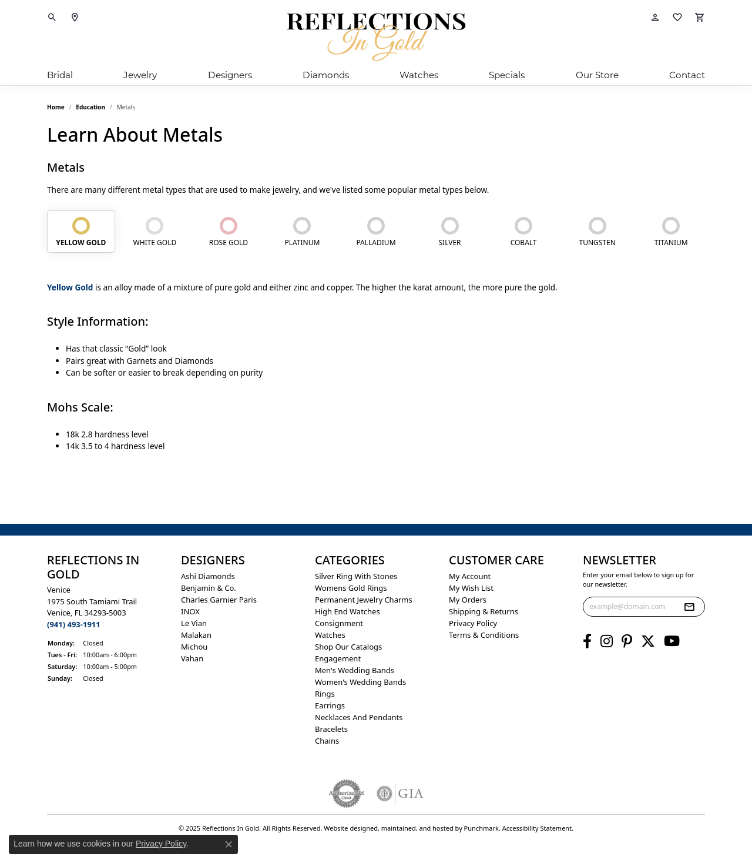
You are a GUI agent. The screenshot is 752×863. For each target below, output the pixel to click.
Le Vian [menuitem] (194, 623)
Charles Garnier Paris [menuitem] (219, 599)
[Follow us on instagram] (606, 641)
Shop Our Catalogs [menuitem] (348, 646)
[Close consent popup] (228, 844)
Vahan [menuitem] (192, 658)
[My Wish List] (677, 17)
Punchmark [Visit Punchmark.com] (481, 828)
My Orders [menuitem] (467, 599)
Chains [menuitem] (327, 740)
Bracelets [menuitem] (331, 729)
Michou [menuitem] (194, 646)
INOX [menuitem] (190, 611)
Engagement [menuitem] (338, 658)
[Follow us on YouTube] (672, 641)
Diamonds (326, 75)
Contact (687, 75)
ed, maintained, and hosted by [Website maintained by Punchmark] (417, 828)
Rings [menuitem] (325, 693)
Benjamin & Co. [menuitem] (208, 588)
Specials (507, 75)
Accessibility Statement (537, 828)
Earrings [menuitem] (330, 705)
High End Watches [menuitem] (347, 611)
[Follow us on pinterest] (627, 641)
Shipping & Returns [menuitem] (483, 611)
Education (90, 107)
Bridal (60, 75)
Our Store (597, 75)
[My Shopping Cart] (699, 17)
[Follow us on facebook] (587, 641)
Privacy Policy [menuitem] (473, 623)
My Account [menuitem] (470, 576)
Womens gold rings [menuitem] (351, 588)
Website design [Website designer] (347, 828)
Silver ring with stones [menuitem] (356, 576)
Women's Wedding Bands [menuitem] (360, 682)
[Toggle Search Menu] (52, 17)
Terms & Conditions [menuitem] (484, 635)
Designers (230, 75)
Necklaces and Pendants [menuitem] (358, 717)
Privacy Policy (161, 843)
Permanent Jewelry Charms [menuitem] (363, 599)
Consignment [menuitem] (339, 623)
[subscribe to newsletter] (689, 606)
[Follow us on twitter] (648, 641)
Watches (419, 75)
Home (56, 107)
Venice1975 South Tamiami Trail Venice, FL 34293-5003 (92, 607)
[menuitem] (346, 793)
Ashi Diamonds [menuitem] (208, 576)
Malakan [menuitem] (196, 635)
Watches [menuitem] (330, 635)
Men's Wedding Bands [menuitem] (354, 670)
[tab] (81, 231)
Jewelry (140, 75)
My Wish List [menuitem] (471, 588)
